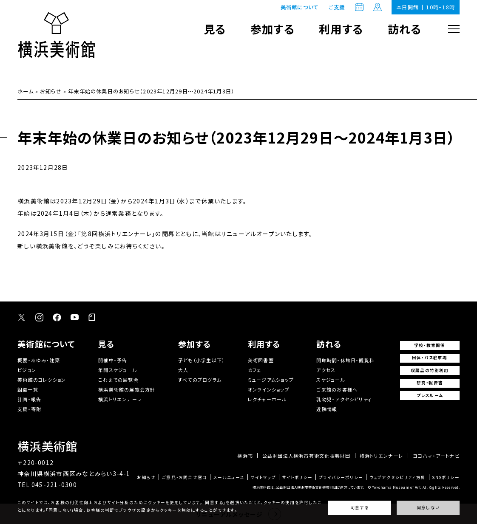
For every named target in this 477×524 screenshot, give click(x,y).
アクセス (325, 369)
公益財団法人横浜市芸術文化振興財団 (306, 456)
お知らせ (50, 91)
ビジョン (26, 369)
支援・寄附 (29, 409)
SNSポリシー (446, 478)
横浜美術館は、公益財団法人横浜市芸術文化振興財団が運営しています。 (309, 487)
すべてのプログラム (199, 379)
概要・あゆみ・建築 (38, 360)
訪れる (405, 29)
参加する (272, 29)
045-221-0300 (54, 484)
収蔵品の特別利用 (430, 370)
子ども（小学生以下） (201, 360)
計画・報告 (29, 399)
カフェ (254, 369)
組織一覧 (27, 389)
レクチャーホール (267, 399)
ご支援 (337, 7)
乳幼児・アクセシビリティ (344, 399)
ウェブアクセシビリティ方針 (397, 478)
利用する (341, 29)
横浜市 (245, 456)
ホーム (25, 91)
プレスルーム (430, 395)
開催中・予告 (112, 360)
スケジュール (330, 379)
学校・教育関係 (430, 345)
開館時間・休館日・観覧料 (345, 360)
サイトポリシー (297, 478)
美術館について (300, 7)
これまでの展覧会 (118, 379)
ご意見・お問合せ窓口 (184, 478)
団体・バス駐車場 (430, 358)
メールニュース (228, 478)
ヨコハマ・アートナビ (436, 456)
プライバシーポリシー (341, 478)
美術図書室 (261, 360)
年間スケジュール (117, 369)
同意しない (428, 507)
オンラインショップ (269, 389)
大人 (183, 369)
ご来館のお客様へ (337, 389)
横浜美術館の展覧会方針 (127, 389)
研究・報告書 (430, 383)
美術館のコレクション (41, 379)
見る (215, 29)
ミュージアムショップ (271, 379)
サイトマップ (262, 478)
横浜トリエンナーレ (120, 399)
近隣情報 (326, 409)
